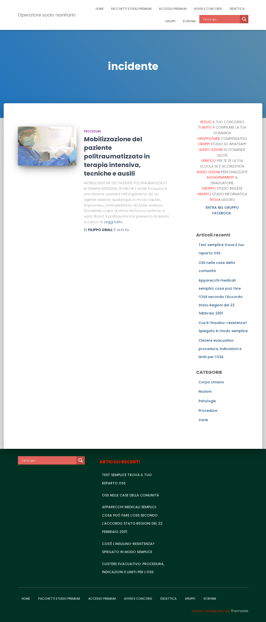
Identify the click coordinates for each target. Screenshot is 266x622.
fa (121, 229)
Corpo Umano (211, 382)
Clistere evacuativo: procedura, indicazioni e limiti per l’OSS (220, 348)
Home (100, 9)
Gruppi (170, 21)
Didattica (237, 9)
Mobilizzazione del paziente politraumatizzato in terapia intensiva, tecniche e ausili (117, 156)
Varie (203, 419)
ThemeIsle (239, 611)
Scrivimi (189, 21)
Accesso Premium (173, 9)
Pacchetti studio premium (131, 9)
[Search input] (221, 19)
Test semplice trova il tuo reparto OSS (127, 479)
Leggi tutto (113, 222)
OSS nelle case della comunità (130, 495)
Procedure (92, 131)
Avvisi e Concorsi (208, 9)
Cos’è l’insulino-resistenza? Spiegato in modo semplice (128, 548)
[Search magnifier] (244, 19)
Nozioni (205, 391)
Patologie (207, 401)
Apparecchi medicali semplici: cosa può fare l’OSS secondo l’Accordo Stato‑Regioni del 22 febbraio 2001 (220, 297)
